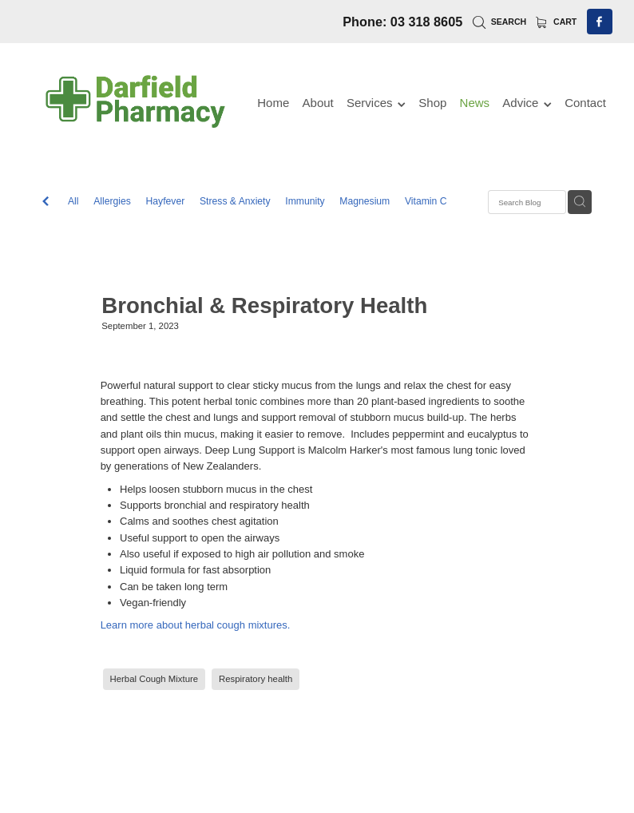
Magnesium (364, 201)
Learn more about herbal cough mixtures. (196, 625)
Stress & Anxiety (235, 201)
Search (499, 21)
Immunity (304, 201)
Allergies (112, 201)
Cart (556, 21)
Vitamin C (426, 201)
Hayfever (165, 201)
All (73, 201)
